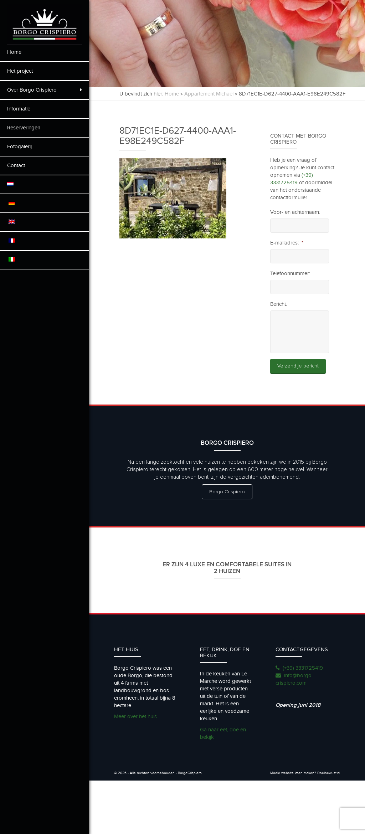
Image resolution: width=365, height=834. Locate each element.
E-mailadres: (286, 243)
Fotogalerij (19, 146)
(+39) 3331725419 (303, 668)
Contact (16, 165)
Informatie (18, 108)
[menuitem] (44, 184)
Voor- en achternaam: (295, 212)
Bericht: (278, 304)
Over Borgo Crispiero (44, 90)
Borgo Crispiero (227, 491)
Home (14, 52)
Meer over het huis (135, 716)
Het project (20, 71)
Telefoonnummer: (290, 273)
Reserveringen (23, 127)
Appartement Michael (208, 94)
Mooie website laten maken (292, 773)
